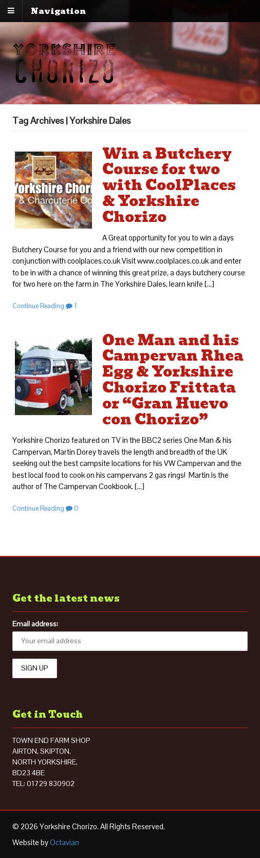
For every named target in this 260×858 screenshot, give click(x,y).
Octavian (64, 842)
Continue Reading (38, 306)
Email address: (35, 623)
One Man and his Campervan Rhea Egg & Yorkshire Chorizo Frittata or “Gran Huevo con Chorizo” (173, 380)
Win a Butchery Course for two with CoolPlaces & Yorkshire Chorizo (169, 185)
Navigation (58, 11)
